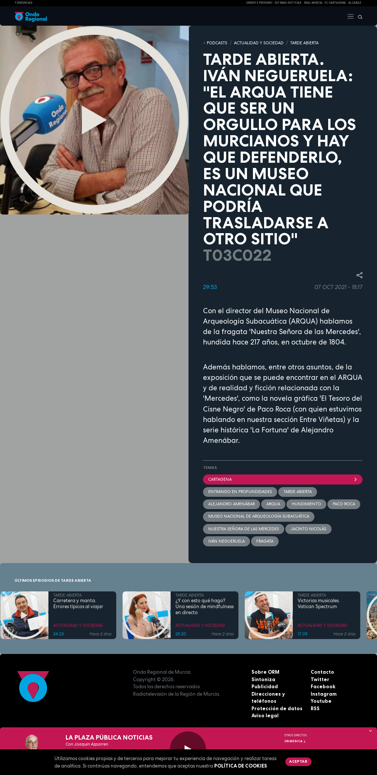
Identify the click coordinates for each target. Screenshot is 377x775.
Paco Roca (344, 503)
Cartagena (282, 479)
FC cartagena (335, 2)
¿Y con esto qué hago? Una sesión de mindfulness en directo (204, 607)
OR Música (295, 741)
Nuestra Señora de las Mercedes (243, 528)
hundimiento (306, 503)
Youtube (321, 701)
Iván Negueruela (226, 541)
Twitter (320, 679)
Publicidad (264, 686)
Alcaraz (354, 2)
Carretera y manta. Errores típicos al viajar (78, 604)
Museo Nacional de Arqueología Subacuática (258, 516)
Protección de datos (276, 708)
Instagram (324, 694)
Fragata (264, 541)
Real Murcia (313, 2)
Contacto (322, 672)
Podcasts (217, 42)
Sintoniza (263, 679)
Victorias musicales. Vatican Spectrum (319, 604)
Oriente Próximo (259, 2)
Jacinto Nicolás (308, 528)
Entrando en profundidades (240, 491)
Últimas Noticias (288, 2)
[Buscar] (358, 16)
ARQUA (273, 503)
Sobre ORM (265, 672)
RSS (315, 708)
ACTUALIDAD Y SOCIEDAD (258, 42)
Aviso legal (265, 715)
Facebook (323, 686)
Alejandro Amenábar (231, 503)
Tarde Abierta (297, 491)
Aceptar (298, 761)
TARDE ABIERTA (304, 42)
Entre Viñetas (321, 419)
